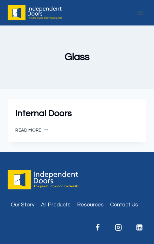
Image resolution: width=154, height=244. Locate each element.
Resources (90, 205)
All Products (56, 205)
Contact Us (124, 205)
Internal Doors (43, 113)
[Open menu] (140, 13)
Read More (31, 130)
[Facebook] (98, 227)
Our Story (22, 205)
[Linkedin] (139, 227)
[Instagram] (118, 227)
